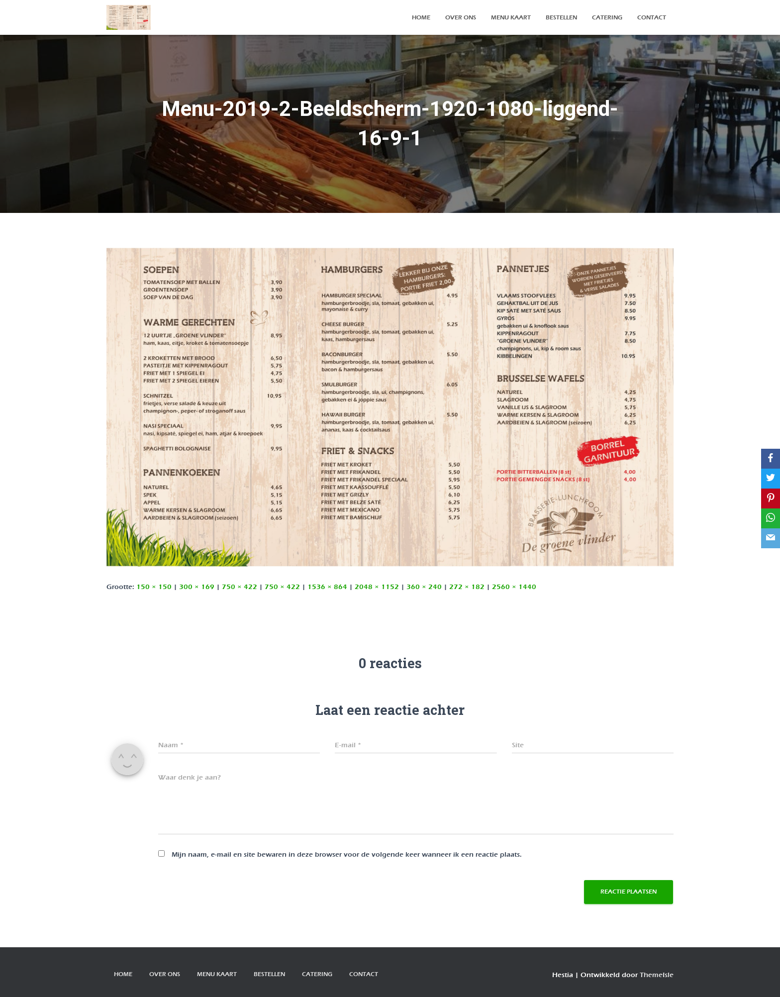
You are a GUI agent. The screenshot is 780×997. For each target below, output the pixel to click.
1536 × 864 (327, 587)
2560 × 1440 (514, 587)
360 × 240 (424, 587)
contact (651, 17)
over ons (460, 17)
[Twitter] (770, 479)
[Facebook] (770, 459)
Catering (607, 17)
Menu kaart (511, 17)
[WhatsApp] (770, 518)
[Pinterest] (770, 498)
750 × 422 (239, 587)
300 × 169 (196, 587)
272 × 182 (467, 587)
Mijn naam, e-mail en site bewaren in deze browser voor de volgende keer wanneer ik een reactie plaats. (347, 854)
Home (421, 17)
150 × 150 (154, 587)
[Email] (770, 538)
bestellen (561, 17)
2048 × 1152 (377, 587)
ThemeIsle (657, 975)
